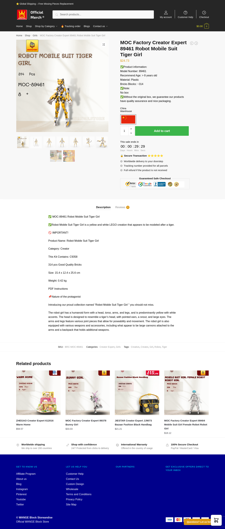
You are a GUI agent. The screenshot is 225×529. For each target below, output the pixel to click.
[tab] (103, 204)
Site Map (71, 504)
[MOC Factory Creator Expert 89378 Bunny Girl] (88, 392)
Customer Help (185, 17)
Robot (158, 346)
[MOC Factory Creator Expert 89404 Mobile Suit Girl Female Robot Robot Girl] (186, 392)
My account (166, 17)
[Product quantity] (124, 131)
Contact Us (72, 478)
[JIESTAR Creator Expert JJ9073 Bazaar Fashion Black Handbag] (137, 392)
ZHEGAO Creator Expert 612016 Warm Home (35, 422)
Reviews (120, 207)
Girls (35, 35)
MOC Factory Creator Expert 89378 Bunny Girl (86, 422)
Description (103, 207)
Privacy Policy (74, 499)
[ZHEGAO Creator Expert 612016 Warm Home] (38, 392)
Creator (144, 346)
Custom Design (75, 483)
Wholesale (72, 489)
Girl (151, 346)
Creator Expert (107, 346)
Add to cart (162, 130)
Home (19, 35)
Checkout (204, 17)
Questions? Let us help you (202, 522)
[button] (216, 520)
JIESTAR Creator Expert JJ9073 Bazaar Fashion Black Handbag (133, 422)
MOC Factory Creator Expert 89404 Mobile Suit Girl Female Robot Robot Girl (185, 424)
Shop (27, 35)
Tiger (164, 346)
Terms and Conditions (79, 494)
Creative (135, 346)
